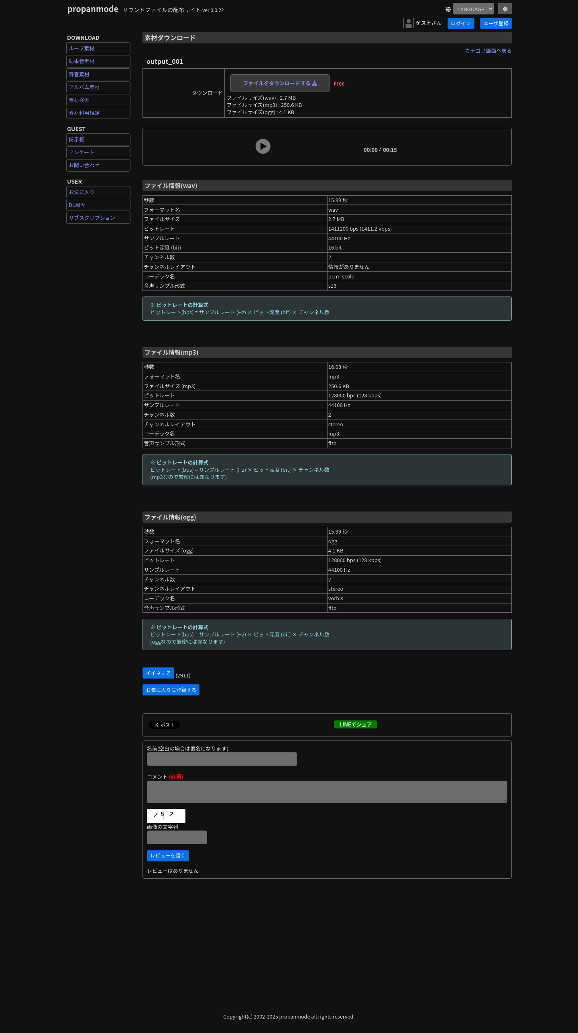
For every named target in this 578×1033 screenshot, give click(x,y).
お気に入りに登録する (171, 689)
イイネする (158, 673)
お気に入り (82, 192)
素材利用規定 (84, 113)
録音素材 (79, 74)
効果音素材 (82, 61)
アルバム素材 (84, 87)
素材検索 (79, 100)
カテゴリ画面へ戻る (488, 50)
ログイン (461, 23)
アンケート (81, 152)
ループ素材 (81, 48)
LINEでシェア (355, 724)
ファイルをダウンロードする (280, 83)
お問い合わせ (84, 165)
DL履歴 (77, 205)
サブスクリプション (92, 217)
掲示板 (76, 139)
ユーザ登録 (496, 23)
